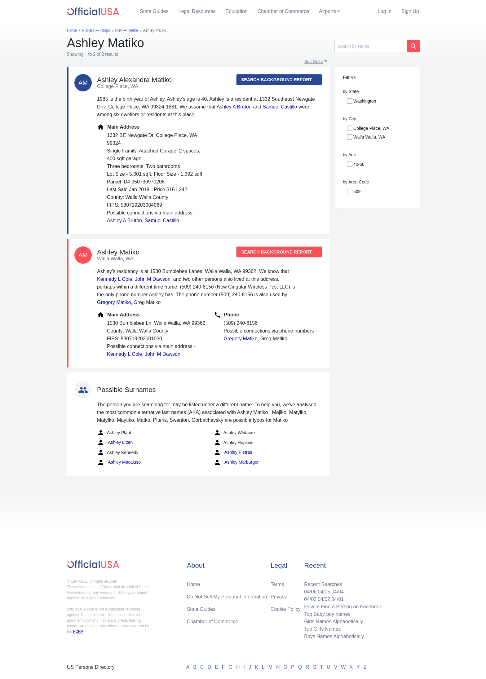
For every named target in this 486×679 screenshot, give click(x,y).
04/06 (310, 591)
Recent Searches (323, 584)
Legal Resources (197, 11)
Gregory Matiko (114, 302)
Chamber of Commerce (283, 11)
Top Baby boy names (327, 614)
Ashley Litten (115, 442)
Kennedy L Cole (114, 279)
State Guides (154, 11)
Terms (277, 584)
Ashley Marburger (236, 462)
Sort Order (313, 61)
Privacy (279, 596)
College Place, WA (371, 128)
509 (356, 191)
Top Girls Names (322, 629)
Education (237, 11)
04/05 (324, 591)
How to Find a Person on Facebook (343, 606)
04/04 (337, 591)
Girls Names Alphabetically (333, 621)
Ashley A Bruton (234, 106)
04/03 (310, 599)
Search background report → (279, 79)
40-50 (359, 164)
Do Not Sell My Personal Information (227, 596)
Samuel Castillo (280, 106)
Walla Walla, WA (369, 137)
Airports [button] (327, 11)
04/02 (324, 599)
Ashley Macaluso (119, 462)
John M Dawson (152, 279)
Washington (364, 101)
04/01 (337, 599)
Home (193, 584)
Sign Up (410, 11)
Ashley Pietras (233, 452)
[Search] (370, 46)
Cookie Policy (286, 609)
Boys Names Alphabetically (334, 636)
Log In (384, 11)
